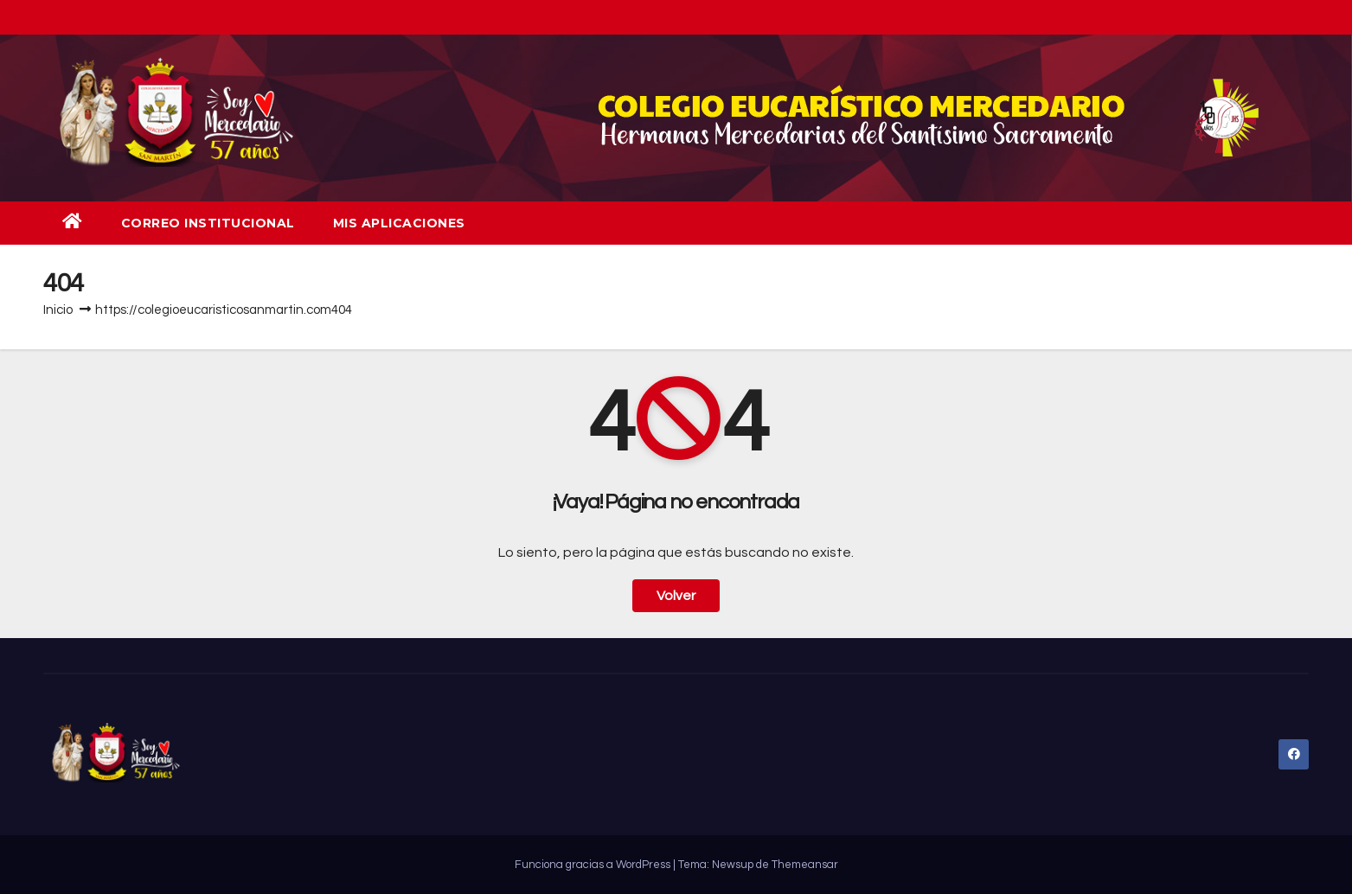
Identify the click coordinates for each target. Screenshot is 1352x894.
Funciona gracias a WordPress (594, 865)
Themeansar (805, 865)
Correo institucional (208, 223)
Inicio (58, 309)
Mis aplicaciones (399, 223)
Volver (676, 596)
